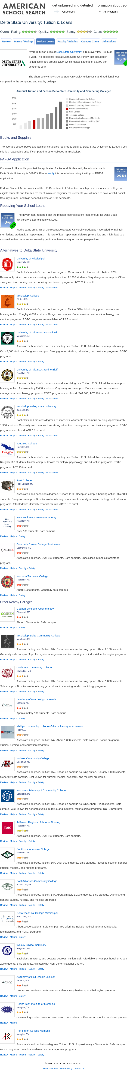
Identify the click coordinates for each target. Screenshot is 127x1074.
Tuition (22, 287)
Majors (13, 287)
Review (6, 41)
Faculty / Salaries (67, 41)
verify (51, 173)
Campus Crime (90, 41)
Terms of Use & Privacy (61, 1068)
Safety (41, 287)
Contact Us (79, 1068)
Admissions (109, 41)
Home (45, 1068)
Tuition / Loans (45, 41)
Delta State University (69, 51)
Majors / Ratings (23, 41)
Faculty (31, 287)
